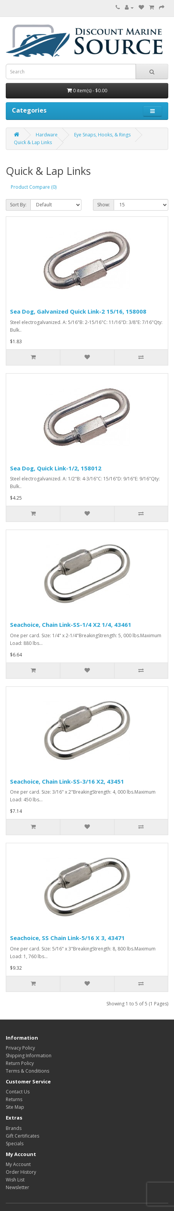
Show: (103, 204)
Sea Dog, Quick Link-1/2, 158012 (55, 468)
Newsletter (17, 1187)
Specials (14, 1143)
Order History (21, 1172)
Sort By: (18, 204)
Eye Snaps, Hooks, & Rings (102, 134)
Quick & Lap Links (33, 142)
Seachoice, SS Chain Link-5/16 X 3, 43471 (67, 938)
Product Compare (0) (33, 187)
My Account (18, 1164)
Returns (14, 1099)
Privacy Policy (20, 1048)
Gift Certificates (22, 1136)
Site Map (15, 1107)
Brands (14, 1128)
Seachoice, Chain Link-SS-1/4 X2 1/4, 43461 (70, 624)
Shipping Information (28, 1055)
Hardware (47, 134)
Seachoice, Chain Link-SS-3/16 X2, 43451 (67, 781)
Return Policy (20, 1063)
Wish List (15, 1179)
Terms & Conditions (27, 1071)
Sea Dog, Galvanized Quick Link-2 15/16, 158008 (78, 311)
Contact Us (18, 1091)
